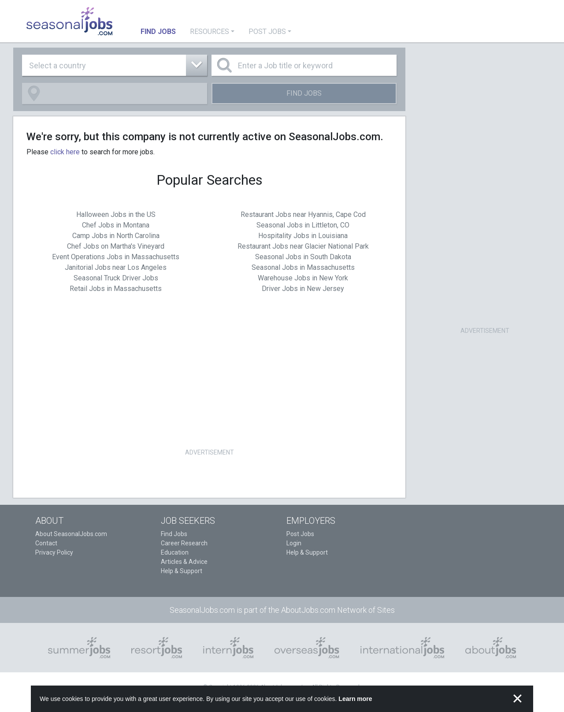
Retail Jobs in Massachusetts (116, 288)
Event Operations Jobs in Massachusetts (115, 257)
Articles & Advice (184, 561)
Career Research (184, 543)
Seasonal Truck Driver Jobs (116, 278)
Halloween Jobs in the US (116, 214)
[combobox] (114, 65)
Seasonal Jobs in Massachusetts (303, 267)
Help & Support (181, 570)
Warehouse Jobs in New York (303, 278)
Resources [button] (209, 31)
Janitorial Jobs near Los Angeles (116, 267)
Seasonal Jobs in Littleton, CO (302, 225)
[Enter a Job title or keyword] (304, 65)
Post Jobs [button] (267, 31)
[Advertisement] (209, 384)
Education (175, 552)
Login (293, 543)
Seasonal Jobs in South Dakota (303, 257)
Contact (46, 543)
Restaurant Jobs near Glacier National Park (303, 246)
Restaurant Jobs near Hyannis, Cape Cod (303, 214)
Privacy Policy (54, 552)
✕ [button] (517, 699)
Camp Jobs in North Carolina (116, 235)
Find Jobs (304, 93)
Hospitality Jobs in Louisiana (303, 235)
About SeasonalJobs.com (71, 533)
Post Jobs (300, 533)
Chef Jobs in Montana (115, 225)
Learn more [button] (355, 698)
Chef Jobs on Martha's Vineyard (115, 246)
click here (65, 152)
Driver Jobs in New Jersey (303, 288)
